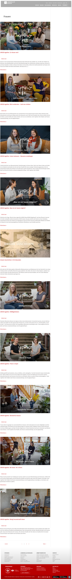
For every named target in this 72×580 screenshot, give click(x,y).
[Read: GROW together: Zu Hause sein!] (25, 35)
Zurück (6, 543)
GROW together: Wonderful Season (10, 415)
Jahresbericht (6, 554)
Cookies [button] (33, 576)
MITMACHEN (54, 5)
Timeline (22, 558)
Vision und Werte (24, 555)
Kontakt (54, 555)
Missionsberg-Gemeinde (41, 558)
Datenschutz (22, 576)
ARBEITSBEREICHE (41, 553)
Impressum (17, 576)
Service (55, 553)
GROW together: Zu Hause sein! (9, 52)
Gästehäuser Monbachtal (41, 569)
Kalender (50, 2)
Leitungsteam (23, 559)
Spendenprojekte (7, 559)
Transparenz (6, 555)
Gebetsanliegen (55, 570)
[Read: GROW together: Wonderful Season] (25, 399)
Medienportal (39, 561)
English (64, 2)
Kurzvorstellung (23, 554)
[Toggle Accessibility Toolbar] (69, 577)
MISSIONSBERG (48, 5)
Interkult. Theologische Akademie (42, 555)
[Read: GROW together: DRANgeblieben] (25, 295)
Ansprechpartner (56, 554)
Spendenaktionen (7, 560)
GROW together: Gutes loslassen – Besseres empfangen (16, 156)
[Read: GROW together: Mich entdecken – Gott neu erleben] (25, 87)
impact (38, 559)
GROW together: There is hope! (9, 364)
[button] (66, 3)
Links (53, 561)
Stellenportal (59, 2)
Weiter (45, 543)
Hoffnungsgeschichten (8, 558)
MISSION (37, 5)
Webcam (54, 572)
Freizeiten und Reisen (40, 567)
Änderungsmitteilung (56, 559)
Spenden (6, 553)
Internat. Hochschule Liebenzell (42, 554)
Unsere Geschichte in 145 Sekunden (10, 260)
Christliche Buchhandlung (41, 570)
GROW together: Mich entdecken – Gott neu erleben (15, 104)
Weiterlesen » (3, 69)
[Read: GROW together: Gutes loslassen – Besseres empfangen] (25, 139)
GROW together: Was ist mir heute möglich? (13, 208)
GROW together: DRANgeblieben (9, 312)
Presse (54, 558)
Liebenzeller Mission (26, 553)
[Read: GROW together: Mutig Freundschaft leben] (25, 502)
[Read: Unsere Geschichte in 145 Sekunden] (25, 243)
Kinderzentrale (39, 560)
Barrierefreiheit (28, 576)
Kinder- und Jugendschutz (25, 561)
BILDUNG (42, 5)
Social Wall (55, 2)
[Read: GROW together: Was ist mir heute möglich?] (25, 191)
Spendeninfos (6, 561)
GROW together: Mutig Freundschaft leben (12, 519)
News (47, 2)
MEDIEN (59, 5)
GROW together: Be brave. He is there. (11, 467)
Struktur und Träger (24, 560)
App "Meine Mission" (56, 571)
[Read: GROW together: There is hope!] (25, 347)
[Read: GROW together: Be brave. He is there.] (25, 450)
